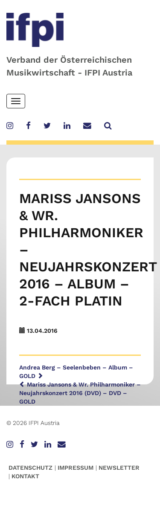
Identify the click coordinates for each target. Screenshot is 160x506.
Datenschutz (30, 467)
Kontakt (25, 476)
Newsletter (119, 467)
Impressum (75, 467)
